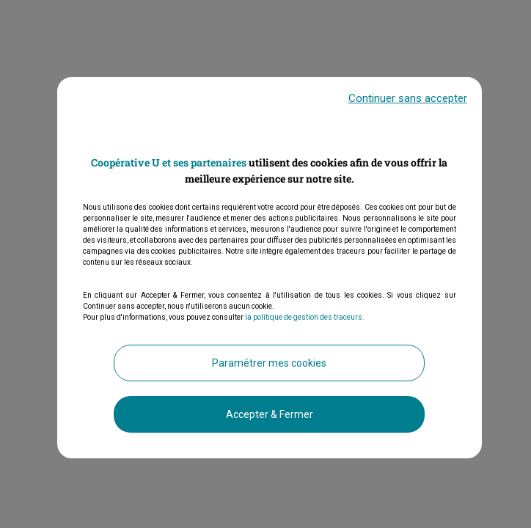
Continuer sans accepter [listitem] (407, 99)
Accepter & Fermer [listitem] (269, 415)
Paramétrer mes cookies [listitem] (269, 364)
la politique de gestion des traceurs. (305, 318)
